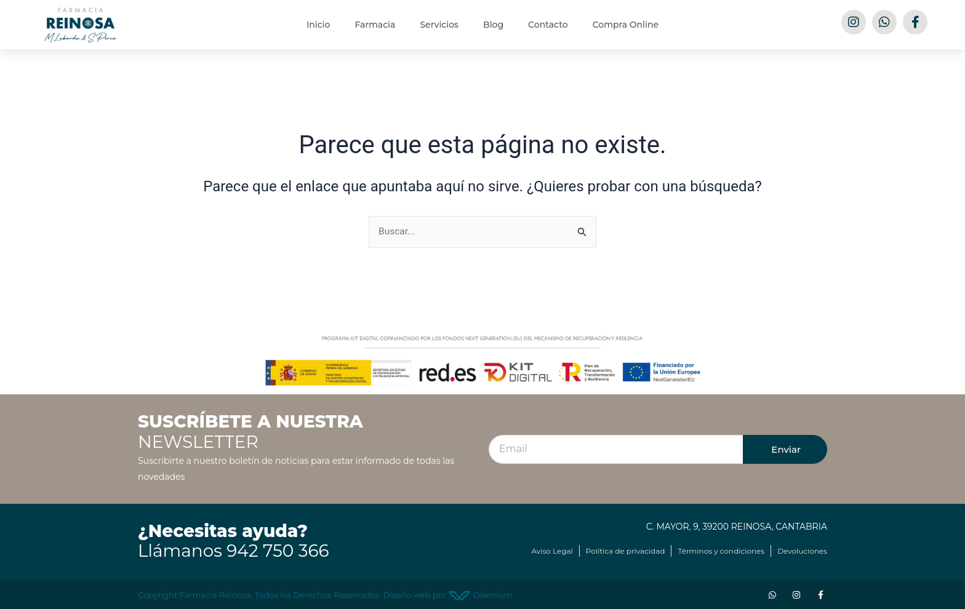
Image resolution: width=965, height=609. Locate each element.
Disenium (480, 595)
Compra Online (626, 24)
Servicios (439, 24)
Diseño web (407, 595)
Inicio (318, 24)
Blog (493, 24)
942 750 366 (277, 551)
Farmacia (374, 24)
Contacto (548, 24)
